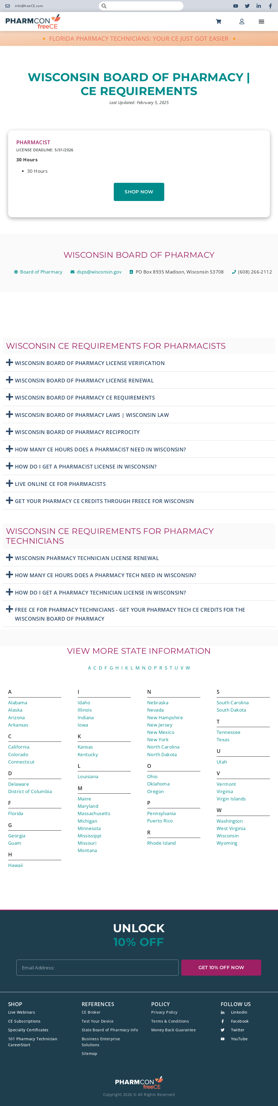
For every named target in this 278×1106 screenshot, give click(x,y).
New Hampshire (165, 717)
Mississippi (89, 835)
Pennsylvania (161, 813)
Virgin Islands (231, 799)
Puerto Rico (160, 821)
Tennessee (229, 732)
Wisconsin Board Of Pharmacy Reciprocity (77, 432)
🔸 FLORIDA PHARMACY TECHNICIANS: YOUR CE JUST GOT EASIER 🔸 (139, 38)
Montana (87, 850)
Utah (222, 762)
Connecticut (21, 762)
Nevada (155, 710)
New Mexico (160, 732)
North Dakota (162, 754)
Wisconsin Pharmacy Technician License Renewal (87, 558)
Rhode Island (161, 843)
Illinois (85, 710)
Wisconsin (228, 835)
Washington (230, 821)
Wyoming (227, 843)
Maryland (88, 806)
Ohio (152, 776)
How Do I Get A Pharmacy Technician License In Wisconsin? (100, 592)
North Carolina (163, 747)
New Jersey (159, 725)
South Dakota (231, 710)
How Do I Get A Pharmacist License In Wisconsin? (86, 466)
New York (158, 739)
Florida (15, 813)
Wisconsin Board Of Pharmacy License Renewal (84, 380)
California (18, 747)
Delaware (18, 784)
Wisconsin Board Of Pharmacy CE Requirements (85, 397)
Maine (84, 799)
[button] (261, 21)
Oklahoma (158, 784)
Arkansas (18, 725)
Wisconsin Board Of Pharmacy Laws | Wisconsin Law (92, 415)
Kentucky (88, 754)
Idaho (84, 702)
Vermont (226, 784)
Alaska (15, 710)
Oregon (155, 791)
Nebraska (157, 702)
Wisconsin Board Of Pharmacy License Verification (90, 363)
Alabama (17, 702)
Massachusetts (94, 813)
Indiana (86, 717)
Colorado (18, 754)
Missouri (87, 843)
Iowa (83, 725)
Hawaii (15, 865)
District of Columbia (30, 791)
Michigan (87, 821)
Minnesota (89, 828)
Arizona (16, 717)
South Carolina (233, 702)
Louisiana (88, 776)
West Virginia (231, 828)
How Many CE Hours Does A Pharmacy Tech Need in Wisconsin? (106, 575)
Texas (223, 739)
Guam (14, 843)
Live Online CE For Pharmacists (60, 484)
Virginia (225, 791)
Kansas (85, 747)
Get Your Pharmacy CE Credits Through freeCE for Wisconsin (104, 501)
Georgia (17, 835)
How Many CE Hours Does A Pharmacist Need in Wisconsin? (100, 449)
